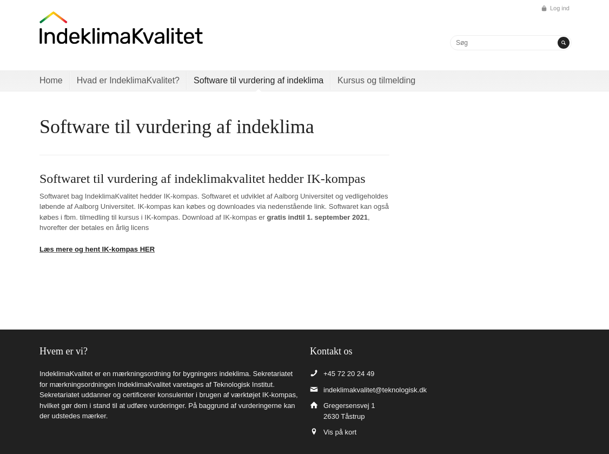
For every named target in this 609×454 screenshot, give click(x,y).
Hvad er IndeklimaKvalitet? (128, 80)
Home (51, 80)
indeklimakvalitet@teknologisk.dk (375, 390)
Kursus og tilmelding (376, 80)
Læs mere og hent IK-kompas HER (97, 249)
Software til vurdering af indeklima (258, 80)
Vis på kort (339, 432)
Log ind (560, 8)
